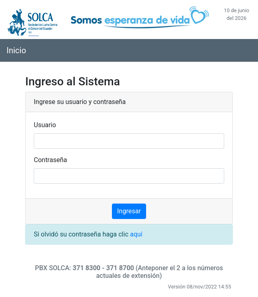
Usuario (45, 125)
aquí (136, 234)
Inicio (16, 50)
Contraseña (50, 160)
